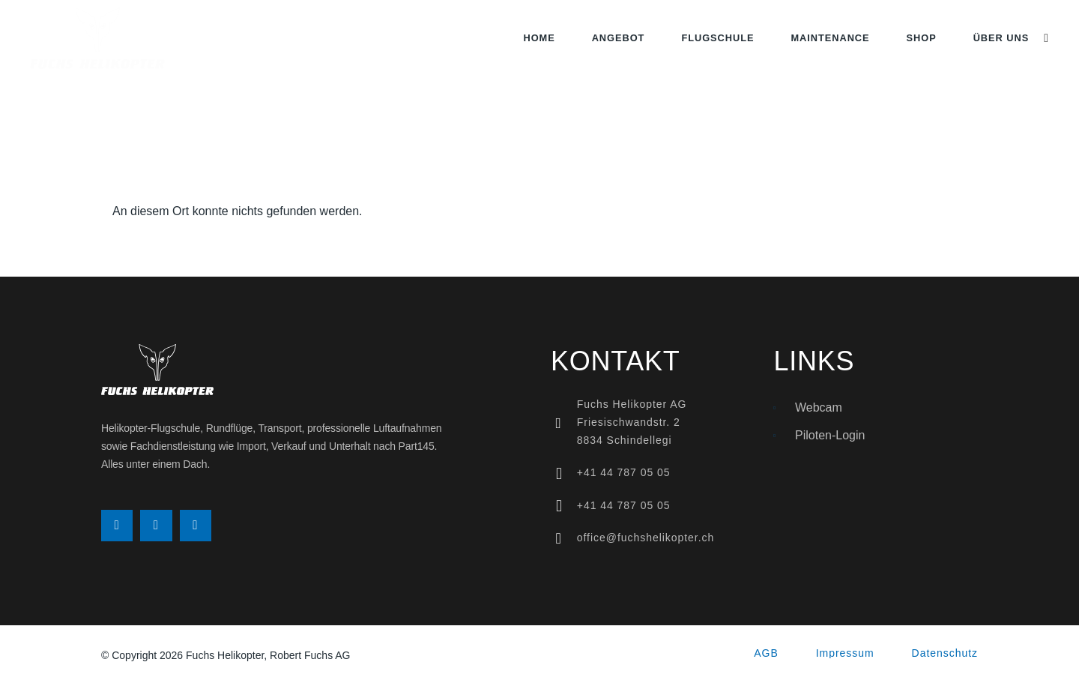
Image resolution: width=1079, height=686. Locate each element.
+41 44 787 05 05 (624, 472)
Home (538, 37)
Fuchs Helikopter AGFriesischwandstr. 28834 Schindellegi (632, 422)
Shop (922, 37)
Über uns (1001, 37)
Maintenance (830, 37)
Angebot (618, 37)
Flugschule (717, 37)
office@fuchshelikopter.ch (646, 538)
